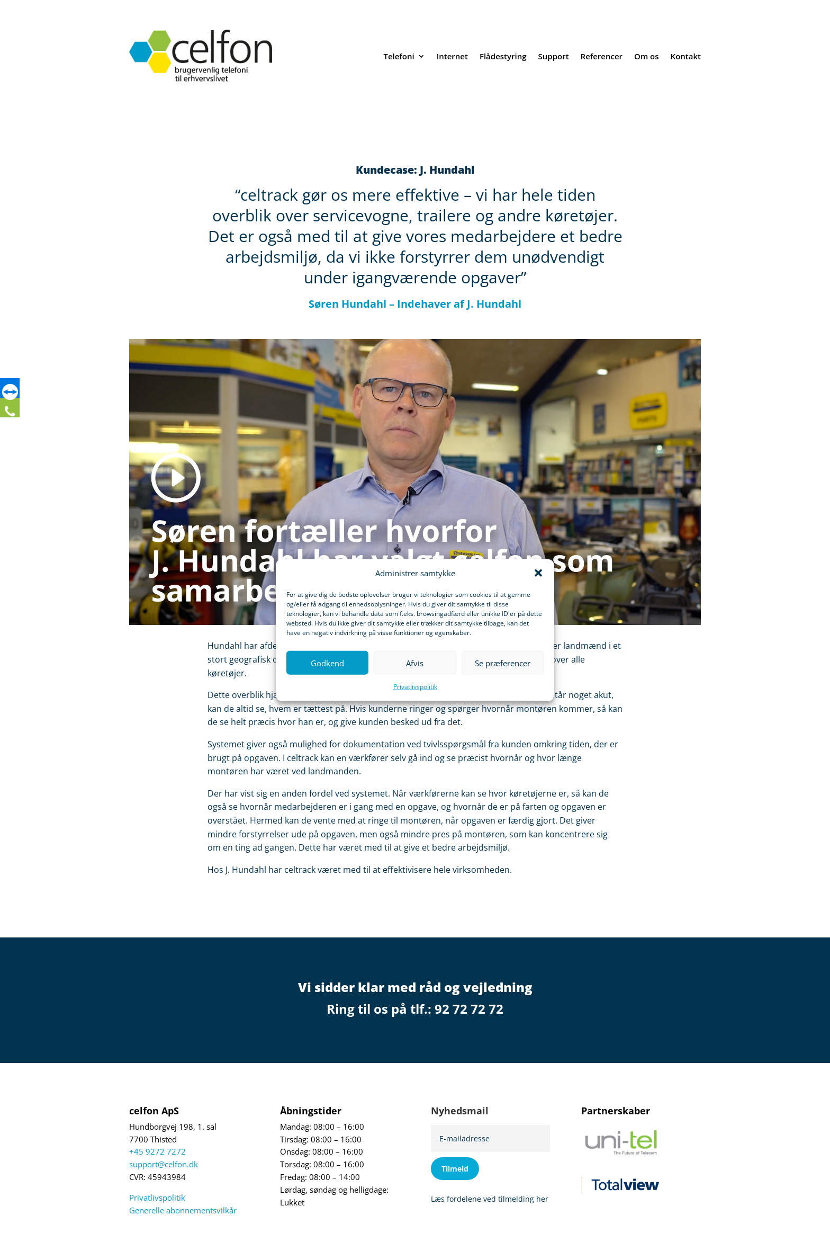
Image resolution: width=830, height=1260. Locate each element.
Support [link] (553, 56)
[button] (538, 573)
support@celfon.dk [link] (163, 1164)
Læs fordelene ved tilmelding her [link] (489, 1199)
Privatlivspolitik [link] (415, 686)
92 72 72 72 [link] (469, 1008)
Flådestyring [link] (503, 56)
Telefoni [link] (398, 56)
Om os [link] (646, 56)
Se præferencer (502, 663)
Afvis (414, 663)
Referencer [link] (602, 56)
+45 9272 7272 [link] (157, 1151)
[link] (13, 393)
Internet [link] (452, 56)
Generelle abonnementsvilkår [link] (183, 1210)
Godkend (327, 663)
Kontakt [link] (686, 56)
